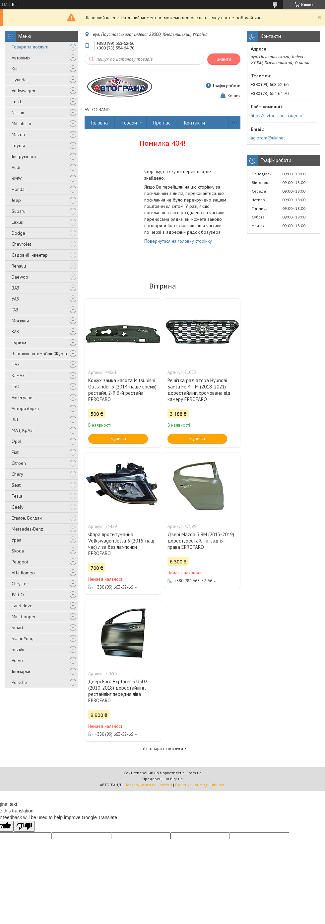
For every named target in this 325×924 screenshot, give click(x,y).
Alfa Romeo (23, 573)
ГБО (16, 386)
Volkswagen (23, 91)
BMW (17, 178)
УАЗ (15, 299)
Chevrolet (21, 244)
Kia (15, 69)
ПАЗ (16, 365)
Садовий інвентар (30, 255)
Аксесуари (22, 397)
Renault (19, 266)
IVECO (18, 595)
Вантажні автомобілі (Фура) (39, 354)
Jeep (16, 200)
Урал (16, 540)
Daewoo (20, 277)
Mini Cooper (24, 617)
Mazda (18, 134)
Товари (129, 122)
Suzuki (18, 649)
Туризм (19, 343)
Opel (17, 441)
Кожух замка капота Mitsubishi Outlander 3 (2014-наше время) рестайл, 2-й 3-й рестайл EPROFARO (122, 389)
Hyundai (20, 80)
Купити (118, 438)
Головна (99, 122)
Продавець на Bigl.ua (162, 778)
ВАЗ (15, 288)
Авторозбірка (25, 408)
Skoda (18, 551)
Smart (17, 627)
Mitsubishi (21, 123)
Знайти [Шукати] (224, 59)
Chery (17, 474)
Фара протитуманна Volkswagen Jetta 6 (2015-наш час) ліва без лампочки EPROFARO (121, 543)
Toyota (18, 145)
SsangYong (22, 638)
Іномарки (21, 671)
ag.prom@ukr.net (268, 138)
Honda (18, 189)
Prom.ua (194, 772)
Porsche (19, 682)
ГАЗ (15, 310)
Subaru (19, 211)
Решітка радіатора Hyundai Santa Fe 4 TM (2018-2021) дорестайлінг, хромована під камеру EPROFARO (198, 389)
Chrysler (20, 584)
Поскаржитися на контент (148, 784)
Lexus (17, 222)
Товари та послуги (30, 47)
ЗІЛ (15, 419)
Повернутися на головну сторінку (178, 241)
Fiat (15, 452)
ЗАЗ (15, 332)
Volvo (17, 660)
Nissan (18, 113)
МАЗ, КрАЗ (22, 430)
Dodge (18, 233)
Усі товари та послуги (162, 748)
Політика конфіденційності (200, 784)
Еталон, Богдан (27, 518)
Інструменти (24, 156)
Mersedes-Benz (27, 529)
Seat (16, 485)
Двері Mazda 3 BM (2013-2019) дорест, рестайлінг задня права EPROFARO (200, 540)
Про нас (161, 122)
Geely (18, 507)
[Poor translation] (24, 826)
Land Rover (23, 606)
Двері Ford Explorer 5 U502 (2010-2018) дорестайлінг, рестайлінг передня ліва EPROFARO (117, 691)
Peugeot (20, 562)
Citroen (19, 463)
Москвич (20, 321)
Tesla (17, 496)
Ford (16, 102)
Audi (16, 167)
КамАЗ (18, 375)
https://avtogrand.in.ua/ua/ (276, 116)
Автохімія (21, 58)
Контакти (194, 122)
